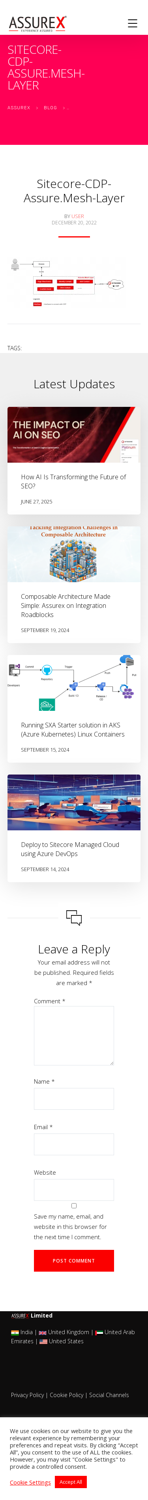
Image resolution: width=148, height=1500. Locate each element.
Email (43, 1127)
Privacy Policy (27, 1395)
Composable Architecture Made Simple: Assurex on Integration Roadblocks (66, 605)
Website (45, 1172)
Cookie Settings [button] (30, 1482)
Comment (50, 1001)
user (77, 216)
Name (44, 1081)
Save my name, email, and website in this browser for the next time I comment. (70, 1226)
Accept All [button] (71, 1481)
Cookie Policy (66, 1395)
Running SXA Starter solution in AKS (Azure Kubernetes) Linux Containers (73, 730)
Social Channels (109, 1395)
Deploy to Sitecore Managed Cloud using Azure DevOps (70, 849)
